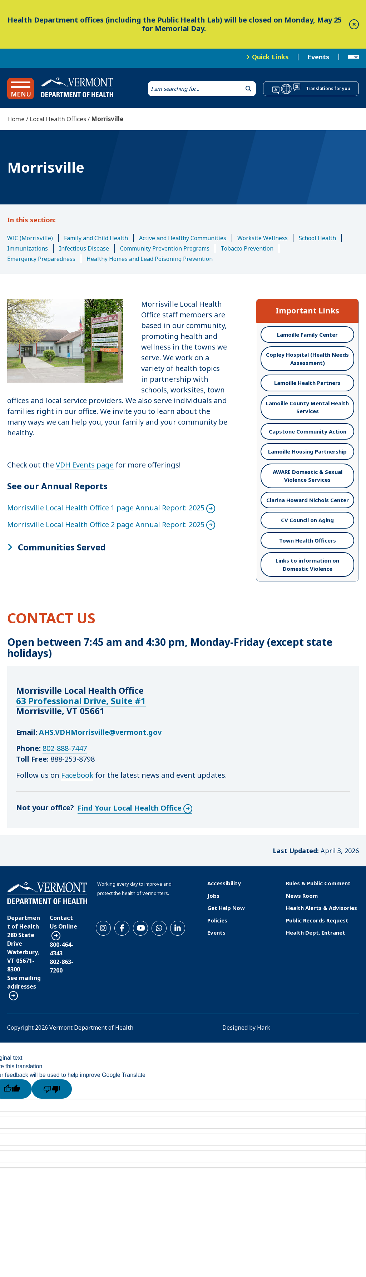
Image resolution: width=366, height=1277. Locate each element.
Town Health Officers (307, 540)
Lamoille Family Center (307, 334)
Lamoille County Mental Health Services (307, 407)
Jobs (213, 895)
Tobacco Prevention (247, 248)
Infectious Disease (84, 248)
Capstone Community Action (307, 431)
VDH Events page (85, 465)
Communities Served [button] (62, 547)
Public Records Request (317, 920)
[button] (20, 88)
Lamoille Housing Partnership (307, 451)
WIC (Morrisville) (30, 238)
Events (318, 57)
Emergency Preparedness (41, 259)
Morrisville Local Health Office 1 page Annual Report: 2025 (105, 508)
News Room (302, 895)
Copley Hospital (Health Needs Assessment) (307, 358)
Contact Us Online (63, 922)
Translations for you (328, 88)
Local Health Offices (58, 119)
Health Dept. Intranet (315, 932)
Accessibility (224, 883)
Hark (263, 1027)
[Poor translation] (52, 1089)
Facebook (77, 775)
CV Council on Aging (307, 520)
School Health (317, 238)
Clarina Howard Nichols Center (307, 500)
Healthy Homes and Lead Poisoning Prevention (149, 259)
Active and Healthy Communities (182, 238)
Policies (217, 920)
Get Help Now (226, 907)
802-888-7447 (65, 748)
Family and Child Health (96, 238)
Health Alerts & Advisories (321, 907)
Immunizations (27, 248)
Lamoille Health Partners (307, 382)
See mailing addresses (24, 982)
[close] (354, 24)
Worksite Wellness (262, 238)
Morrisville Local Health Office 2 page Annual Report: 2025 (105, 524)
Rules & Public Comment (318, 883)
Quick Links (270, 57)
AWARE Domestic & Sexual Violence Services (307, 476)
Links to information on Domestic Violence (307, 564)
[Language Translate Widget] (353, 57)
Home (16, 119)
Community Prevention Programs (164, 248)
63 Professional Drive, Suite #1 (81, 701)
